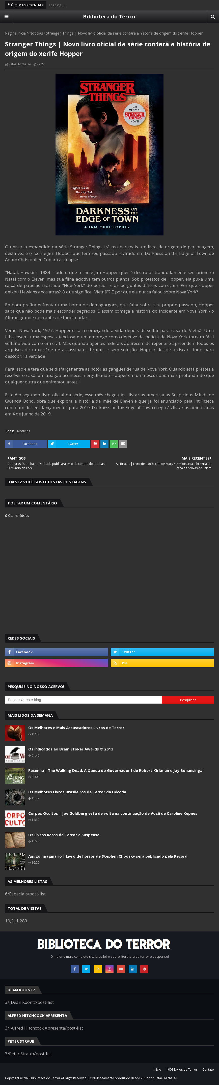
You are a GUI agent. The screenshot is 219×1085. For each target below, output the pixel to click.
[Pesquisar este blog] (83, 700)
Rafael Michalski (20, 64)
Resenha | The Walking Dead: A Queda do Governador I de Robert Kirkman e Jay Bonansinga (115, 770)
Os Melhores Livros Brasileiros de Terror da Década (77, 791)
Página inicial (15, 33)
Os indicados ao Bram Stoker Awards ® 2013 (70, 748)
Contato (208, 1069)
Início (157, 1069)
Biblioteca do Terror (109, 16)
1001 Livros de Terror (181, 1069)
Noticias (36, 33)
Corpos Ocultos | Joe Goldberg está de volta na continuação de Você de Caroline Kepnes (112, 813)
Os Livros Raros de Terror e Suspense (63, 834)
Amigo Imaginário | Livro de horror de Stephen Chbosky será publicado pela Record (107, 856)
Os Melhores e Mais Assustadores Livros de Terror (76, 727)
